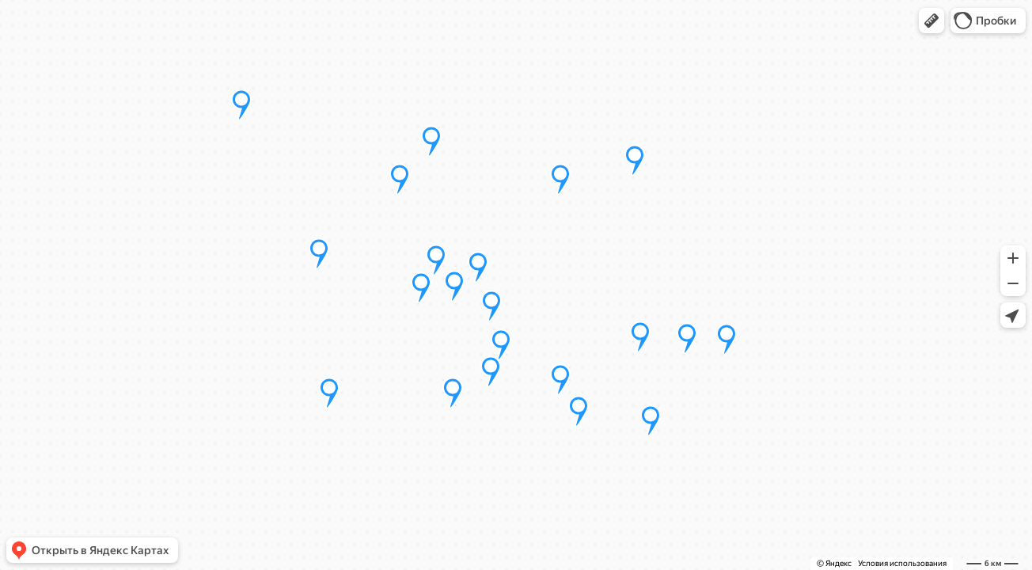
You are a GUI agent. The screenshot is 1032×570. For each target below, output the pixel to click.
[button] (931, 20)
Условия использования (902, 563)
